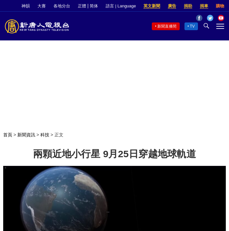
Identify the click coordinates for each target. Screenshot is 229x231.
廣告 (172, 6)
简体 (94, 6)
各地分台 (61, 6)
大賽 (41, 6)
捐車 (204, 6)
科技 (44, 134)
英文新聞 (151, 6)
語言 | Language (121, 6)
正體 (82, 6)
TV (192, 26)
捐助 (188, 6)
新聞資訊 (26, 134)
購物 (220, 6)
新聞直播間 (166, 26)
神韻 (25, 6)
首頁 (7, 134)
